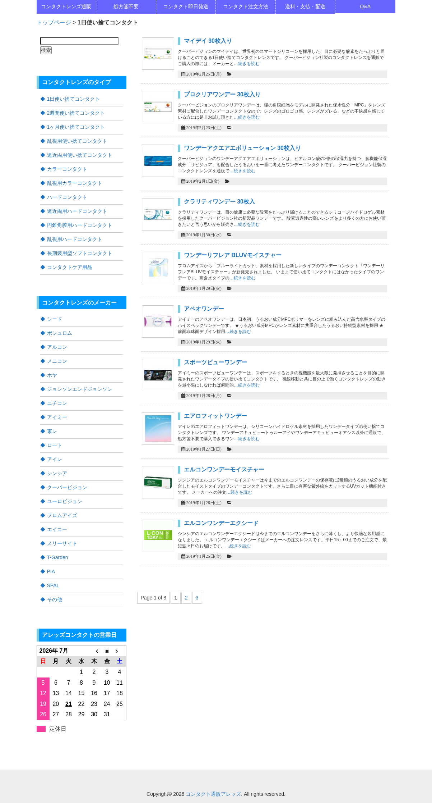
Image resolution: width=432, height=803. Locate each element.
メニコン (57, 361)
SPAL (53, 585)
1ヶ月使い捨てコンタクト (76, 127)
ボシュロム (59, 333)
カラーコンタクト (67, 169)
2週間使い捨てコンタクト (76, 113)
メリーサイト (62, 543)
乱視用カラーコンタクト (74, 183)
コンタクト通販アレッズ (213, 794)
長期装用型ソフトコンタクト (79, 253)
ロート (54, 445)
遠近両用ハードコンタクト (77, 211)
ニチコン (57, 403)
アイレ (54, 459)
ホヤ (52, 375)
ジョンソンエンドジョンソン (79, 389)
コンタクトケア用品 (69, 267)
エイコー (57, 529)
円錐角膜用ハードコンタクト (79, 225)
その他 (54, 599)
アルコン (57, 347)
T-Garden (57, 557)
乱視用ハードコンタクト (74, 239)
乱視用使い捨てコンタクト (77, 141)
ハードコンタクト (67, 197)
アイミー (57, 417)
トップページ (54, 22)
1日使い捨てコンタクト (73, 99)
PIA (51, 571)
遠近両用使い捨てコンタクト (79, 155)
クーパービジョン (67, 487)
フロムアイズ (62, 515)
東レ (52, 431)
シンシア (57, 473)
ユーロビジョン (64, 501)
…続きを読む (247, 63)
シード (54, 319)
